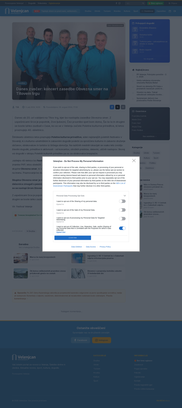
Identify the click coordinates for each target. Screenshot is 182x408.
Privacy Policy (105, 247)
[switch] (122, 201)
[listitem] (91, 195)
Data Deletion (76, 247)
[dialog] (91, 204)
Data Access (91, 247)
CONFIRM (72, 238)
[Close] (134, 161)
